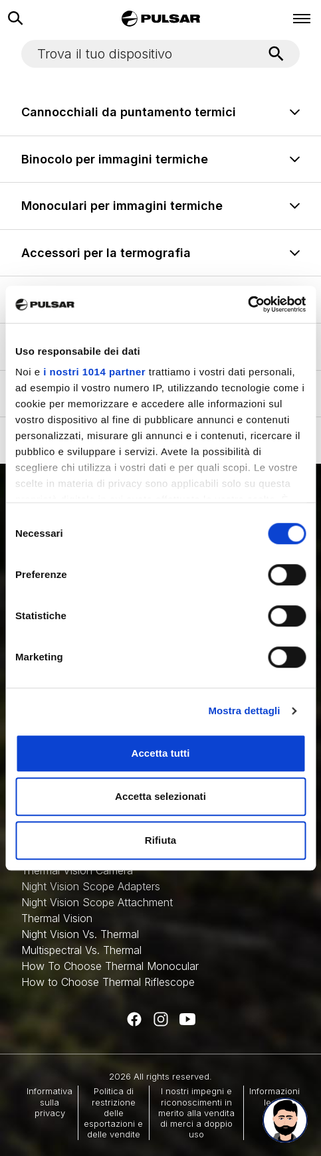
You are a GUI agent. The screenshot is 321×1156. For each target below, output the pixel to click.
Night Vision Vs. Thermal (80, 934)
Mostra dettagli (244, 710)
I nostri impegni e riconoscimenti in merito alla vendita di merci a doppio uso (196, 1112)
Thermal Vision (56, 918)
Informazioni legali (274, 1096)
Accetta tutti (161, 753)
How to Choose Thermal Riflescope (108, 982)
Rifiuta (160, 840)
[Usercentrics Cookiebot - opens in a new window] (247, 304)
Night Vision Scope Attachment (97, 902)
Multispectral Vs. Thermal (81, 950)
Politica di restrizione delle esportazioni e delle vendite (113, 1112)
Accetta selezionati (160, 796)
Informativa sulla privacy (49, 1102)
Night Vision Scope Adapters (90, 886)
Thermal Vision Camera (77, 870)
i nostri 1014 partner (94, 371)
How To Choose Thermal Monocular (110, 966)
